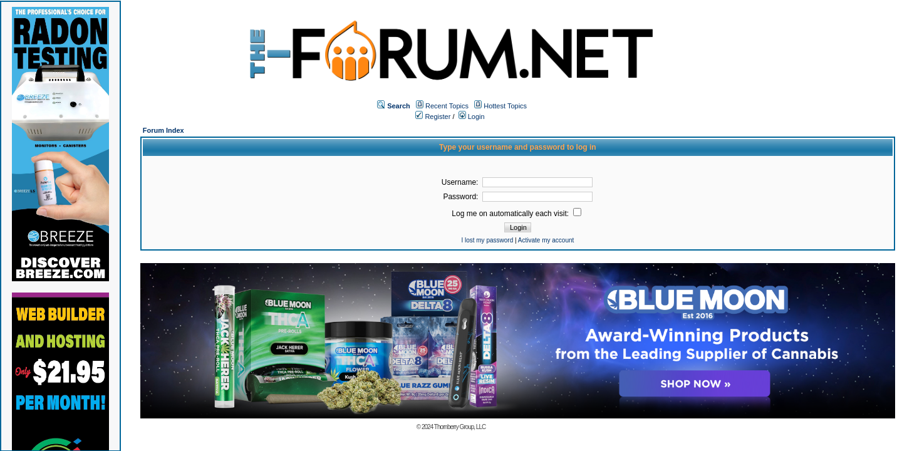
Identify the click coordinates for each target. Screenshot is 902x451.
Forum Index (163, 130)
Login (472, 116)
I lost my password (487, 240)
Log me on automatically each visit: (516, 213)
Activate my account (546, 240)
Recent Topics (447, 106)
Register (432, 116)
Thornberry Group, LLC (459, 426)
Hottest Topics (505, 106)
